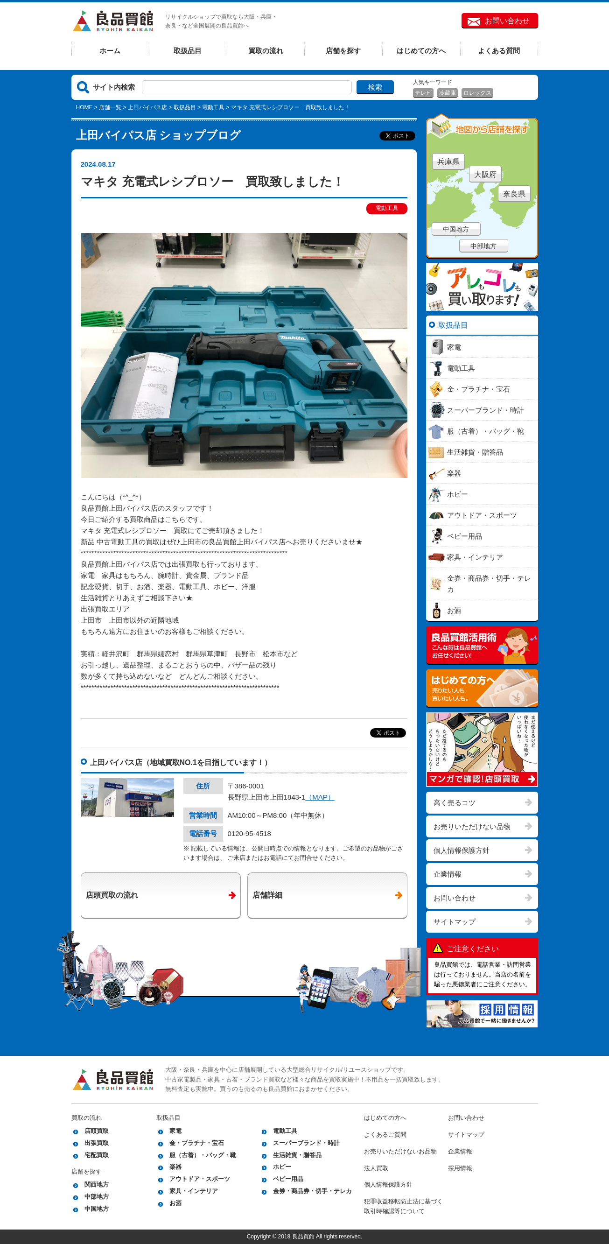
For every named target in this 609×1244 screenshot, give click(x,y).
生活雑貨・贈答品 (297, 1155)
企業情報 (448, 874)
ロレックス (477, 93)
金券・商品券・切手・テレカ (312, 1191)
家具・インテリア (193, 1191)
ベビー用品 (288, 1178)
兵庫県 (448, 162)
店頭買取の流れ (112, 895)
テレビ (423, 93)
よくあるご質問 (385, 1134)
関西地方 (96, 1184)
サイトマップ (455, 922)
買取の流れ (265, 51)
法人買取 (376, 1168)
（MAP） (320, 797)
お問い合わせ (507, 21)
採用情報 (460, 1168)
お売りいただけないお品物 (400, 1151)
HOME (84, 107)
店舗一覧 (110, 107)
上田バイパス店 (147, 107)
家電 (175, 1130)
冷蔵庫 (447, 93)
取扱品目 (188, 51)
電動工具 (213, 107)
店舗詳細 (267, 895)
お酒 (175, 1203)
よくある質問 (499, 51)
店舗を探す (343, 51)
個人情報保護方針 (462, 850)
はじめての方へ (421, 51)
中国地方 (456, 229)
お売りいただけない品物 (472, 826)
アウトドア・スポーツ (199, 1178)
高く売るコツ (455, 803)
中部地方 (483, 246)
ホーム (109, 51)
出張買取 (96, 1142)
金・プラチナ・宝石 (196, 1142)
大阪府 (485, 174)
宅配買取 (96, 1155)
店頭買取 (96, 1130)
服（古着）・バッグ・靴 (202, 1155)
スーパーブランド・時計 (306, 1142)
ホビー (282, 1166)
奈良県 (514, 194)
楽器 (175, 1166)
